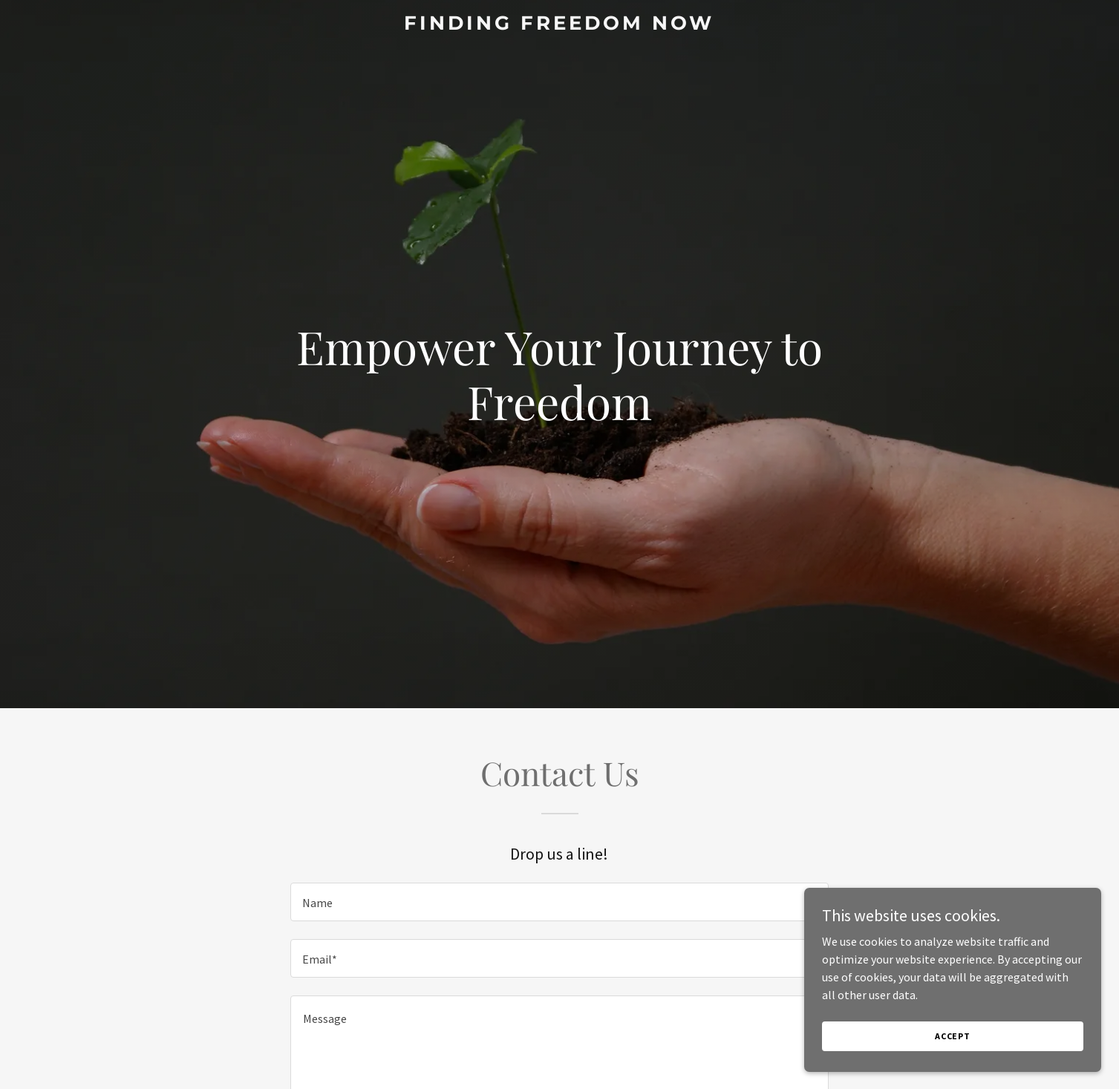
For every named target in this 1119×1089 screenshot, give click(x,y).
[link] (559, 25)
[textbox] (559, 902)
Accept (952, 1035)
